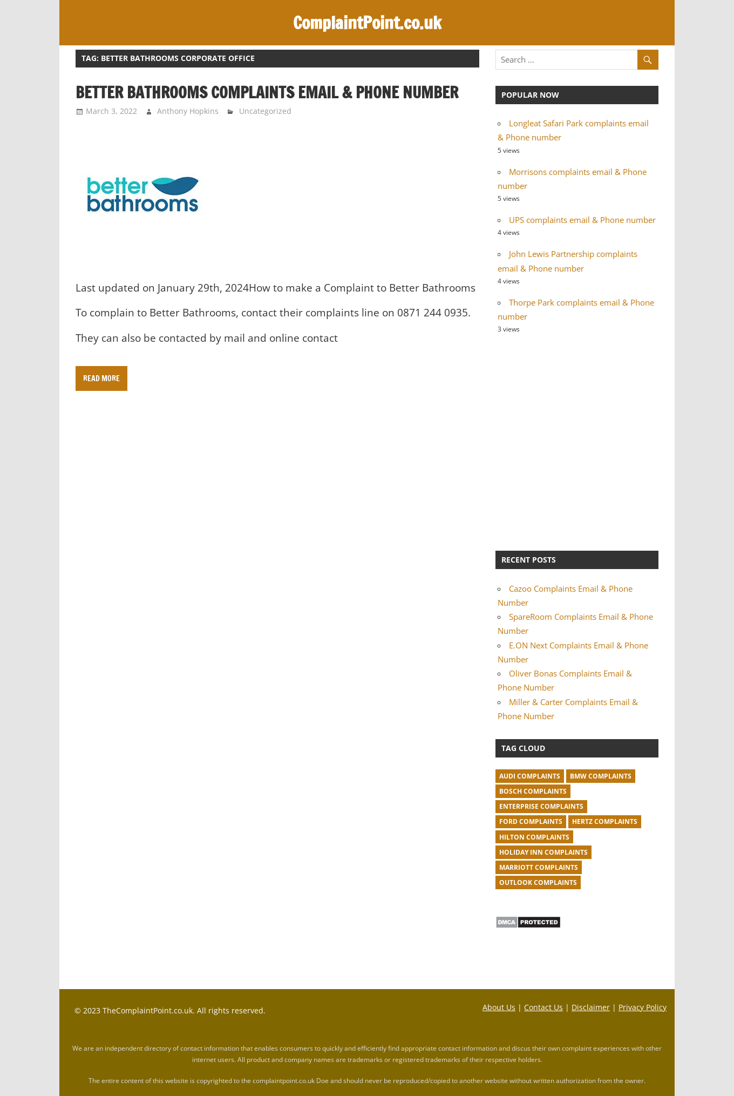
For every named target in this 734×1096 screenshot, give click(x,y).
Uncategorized (265, 111)
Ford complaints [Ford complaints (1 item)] (530, 821)
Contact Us (543, 1007)
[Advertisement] (576, 441)
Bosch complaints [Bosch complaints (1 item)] (533, 791)
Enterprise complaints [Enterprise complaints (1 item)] (541, 806)
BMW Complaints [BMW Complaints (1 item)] (600, 776)
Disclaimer (591, 1007)
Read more (101, 378)
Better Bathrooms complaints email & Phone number (267, 92)
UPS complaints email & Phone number (582, 219)
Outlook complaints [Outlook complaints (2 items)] (538, 882)
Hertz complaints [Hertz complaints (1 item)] (604, 821)
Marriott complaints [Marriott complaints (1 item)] (538, 867)
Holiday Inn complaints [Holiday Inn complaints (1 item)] (543, 852)
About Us (498, 1007)
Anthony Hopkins (188, 111)
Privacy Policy (643, 1007)
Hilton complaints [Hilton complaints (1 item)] (534, 837)
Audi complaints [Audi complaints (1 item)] (529, 776)
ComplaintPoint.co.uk (367, 22)
